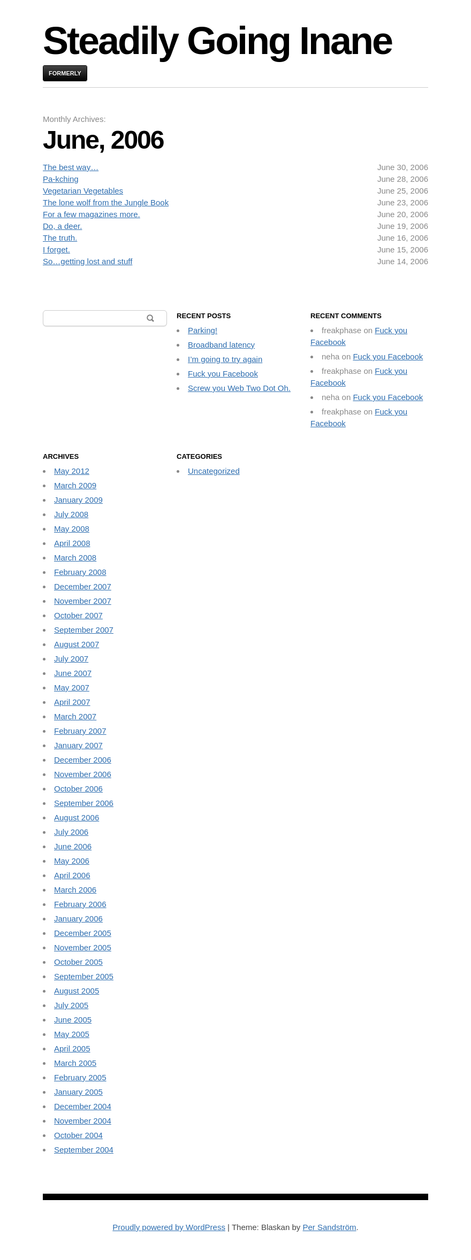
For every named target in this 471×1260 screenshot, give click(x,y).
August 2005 (76, 990)
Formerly (65, 73)
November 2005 (82, 947)
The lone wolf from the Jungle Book (106, 202)
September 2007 (83, 629)
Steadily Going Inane (217, 40)
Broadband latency (221, 344)
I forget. (56, 249)
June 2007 (73, 673)
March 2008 (75, 557)
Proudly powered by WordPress (168, 1227)
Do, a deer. (62, 226)
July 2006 (71, 831)
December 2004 (82, 1106)
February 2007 (80, 730)
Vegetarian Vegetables (83, 190)
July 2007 (71, 658)
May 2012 (71, 470)
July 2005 (71, 1005)
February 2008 (80, 572)
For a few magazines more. (91, 214)
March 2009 (75, 485)
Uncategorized (214, 470)
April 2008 (72, 543)
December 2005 (82, 933)
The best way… (70, 167)
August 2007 (76, 644)
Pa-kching (61, 178)
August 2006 (76, 817)
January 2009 (78, 499)
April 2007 (72, 701)
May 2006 (71, 860)
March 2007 (75, 716)
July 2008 (71, 514)
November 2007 (82, 600)
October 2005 (78, 961)
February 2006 (80, 904)
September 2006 (83, 803)
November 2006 (82, 774)
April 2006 (72, 875)
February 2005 (80, 1077)
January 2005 (78, 1091)
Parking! (202, 330)
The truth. (60, 237)
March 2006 (75, 889)
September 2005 (83, 976)
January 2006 (78, 918)
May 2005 (71, 1034)
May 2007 (71, 687)
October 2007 (78, 615)
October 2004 (78, 1135)
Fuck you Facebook (223, 373)
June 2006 (73, 846)
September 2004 (83, 1149)
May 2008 (71, 528)
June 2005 (73, 1019)
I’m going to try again (225, 359)
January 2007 (78, 745)
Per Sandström (329, 1227)
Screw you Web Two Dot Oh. (239, 388)
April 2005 (72, 1048)
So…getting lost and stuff (87, 261)
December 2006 (82, 759)
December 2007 (82, 586)
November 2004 (82, 1120)
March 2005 (75, 1062)
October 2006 (78, 788)
